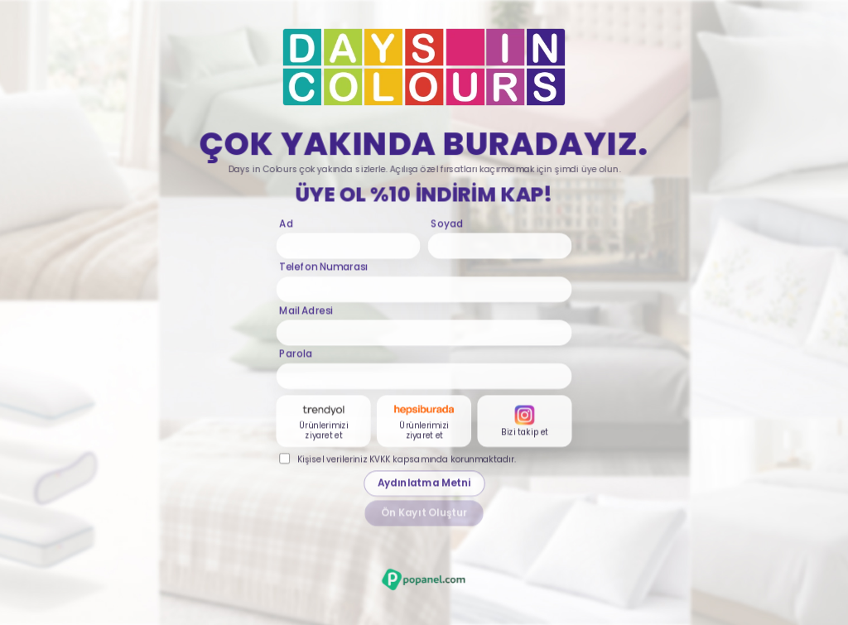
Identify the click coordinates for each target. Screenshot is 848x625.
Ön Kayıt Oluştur (424, 515)
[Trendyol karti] (324, 423)
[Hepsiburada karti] (424, 423)
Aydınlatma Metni (423, 485)
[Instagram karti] (524, 423)
